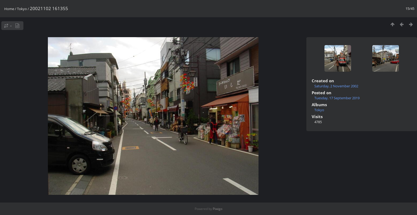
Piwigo (217, 209)
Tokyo (22, 8)
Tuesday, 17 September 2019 (337, 98)
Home (9, 8)
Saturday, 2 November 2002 (336, 86)
